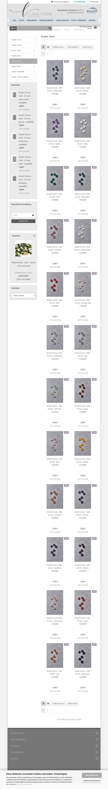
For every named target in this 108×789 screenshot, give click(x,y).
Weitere (92, 20)
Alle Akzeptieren (91, 775)
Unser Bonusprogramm (60, 2)
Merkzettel (94, 2)
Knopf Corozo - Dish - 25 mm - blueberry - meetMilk (55, 575)
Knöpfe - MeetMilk (17, 78)
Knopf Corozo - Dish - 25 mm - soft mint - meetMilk (55, 416)
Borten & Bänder (46, 20)
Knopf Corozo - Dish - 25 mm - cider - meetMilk (83, 628)
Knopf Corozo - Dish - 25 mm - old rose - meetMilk (55, 256)
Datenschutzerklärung (24, 784)
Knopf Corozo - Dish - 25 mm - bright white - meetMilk (82, 256)
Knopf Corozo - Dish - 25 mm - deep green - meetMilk (83, 203)
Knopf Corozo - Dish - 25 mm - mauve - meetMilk (55, 150)
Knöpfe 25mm (16, 68)
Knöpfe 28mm (16, 73)
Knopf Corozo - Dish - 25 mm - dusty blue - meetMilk (55, 97)
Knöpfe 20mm (16, 62)
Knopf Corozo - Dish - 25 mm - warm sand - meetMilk (55, 628)
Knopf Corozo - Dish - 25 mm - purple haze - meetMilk (55, 363)
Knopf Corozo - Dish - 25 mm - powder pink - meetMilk (83, 310)
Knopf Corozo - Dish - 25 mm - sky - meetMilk (83, 363)
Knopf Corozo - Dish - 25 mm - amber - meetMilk (83, 469)
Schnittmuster (62, 20)
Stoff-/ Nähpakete (78, 20)
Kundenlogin (79, 2)
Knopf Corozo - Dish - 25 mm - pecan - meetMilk (83, 416)
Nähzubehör (32, 20)
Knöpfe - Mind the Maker (20, 84)
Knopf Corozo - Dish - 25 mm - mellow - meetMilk (83, 97)
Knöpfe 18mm (16, 57)
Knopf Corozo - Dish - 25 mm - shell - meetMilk (83, 150)
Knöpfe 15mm (16, 52)
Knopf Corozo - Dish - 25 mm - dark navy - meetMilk (83, 681)
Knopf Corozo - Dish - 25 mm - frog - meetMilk (55, 203)
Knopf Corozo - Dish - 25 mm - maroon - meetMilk (83, 575)
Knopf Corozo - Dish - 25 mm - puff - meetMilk (55, 469)
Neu (14, 20)
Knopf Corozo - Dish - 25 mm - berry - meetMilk (55, 310)
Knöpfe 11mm (16, 46)
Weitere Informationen (91, 781)
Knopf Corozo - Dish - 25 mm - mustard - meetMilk (55, 522)
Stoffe (21, 20)
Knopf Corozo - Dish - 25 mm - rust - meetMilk (55, 681)
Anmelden (23, 228)
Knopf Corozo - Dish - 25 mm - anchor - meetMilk (83, 522)
